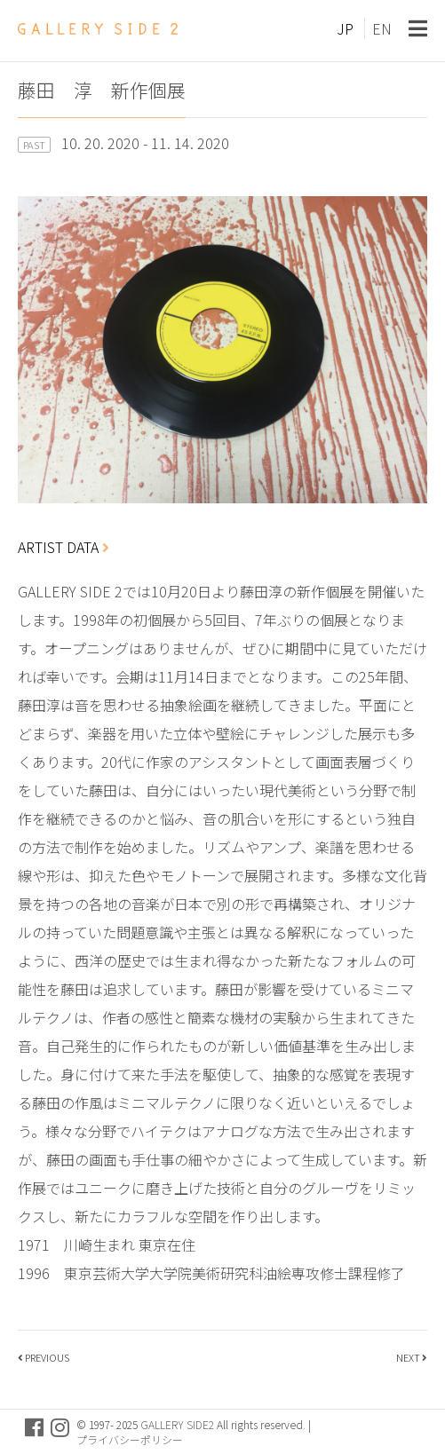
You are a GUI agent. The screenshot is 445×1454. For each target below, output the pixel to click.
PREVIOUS (47, 1357)
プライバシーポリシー (129, 1439)
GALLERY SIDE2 (177, 1424)
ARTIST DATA (63, 546)
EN (382, 28)
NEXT (408, 1357)
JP (345, 28)
